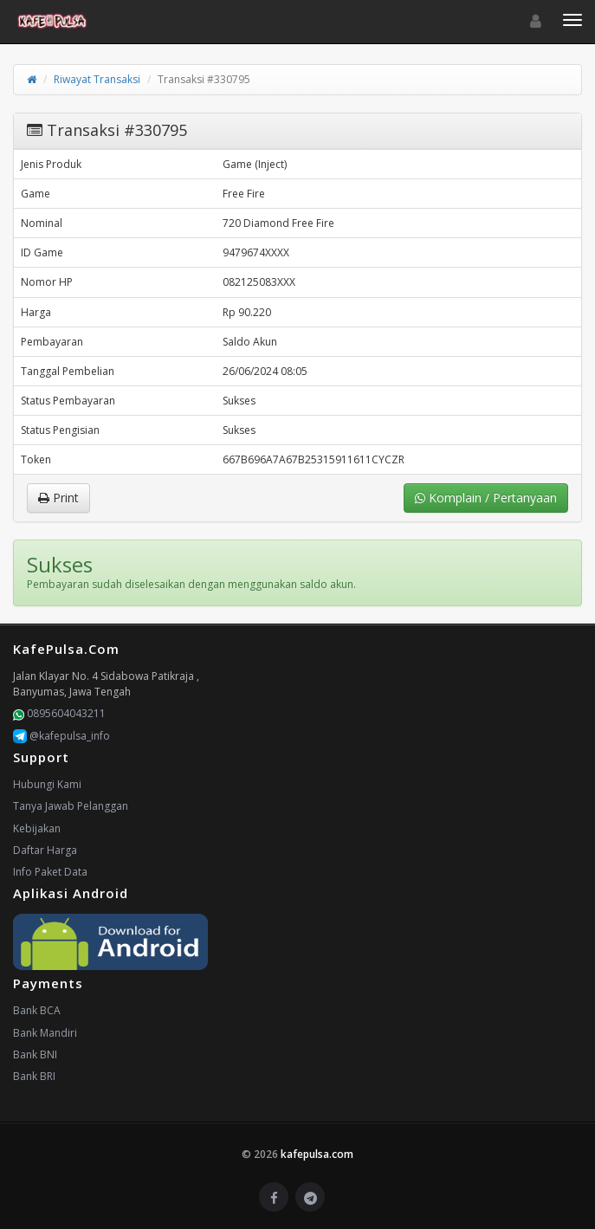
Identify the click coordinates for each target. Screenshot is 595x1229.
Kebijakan (37, 828)
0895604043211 (59, 713)
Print (58, 497)
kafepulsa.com (317, 1154)
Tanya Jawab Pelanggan (70, 806)
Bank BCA (37, 1010)
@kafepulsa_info (61, 735)
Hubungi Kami (47, 784)
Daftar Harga (45, 850)
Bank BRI (34, 1076)
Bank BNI (35, 1054)
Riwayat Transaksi (97, 79)
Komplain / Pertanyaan (486, 497)
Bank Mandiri (45, 1032)
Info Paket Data (50, 871)
